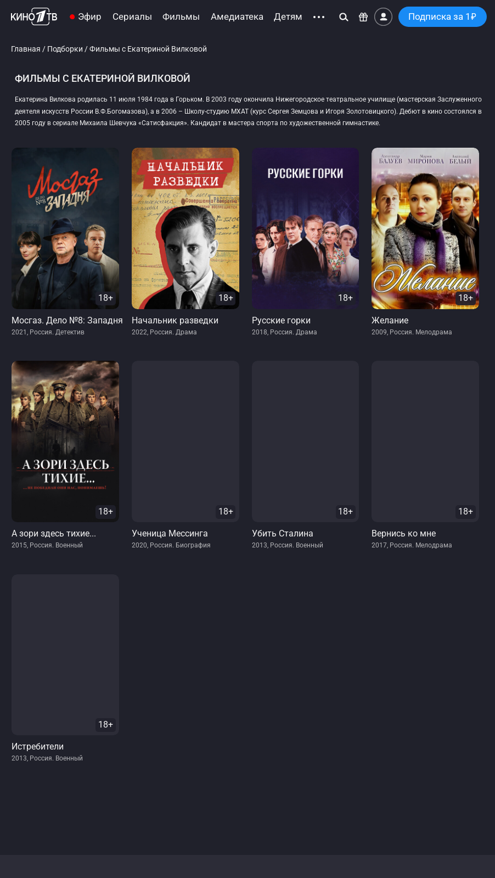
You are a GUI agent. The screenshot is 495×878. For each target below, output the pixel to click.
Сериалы (132, 17)
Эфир (90, 17)
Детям (288, 17)
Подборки (65, 49)
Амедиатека (237, 17)
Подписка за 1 (442, 17)
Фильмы (181, 17)
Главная (26, 49)
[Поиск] (344, 17)
